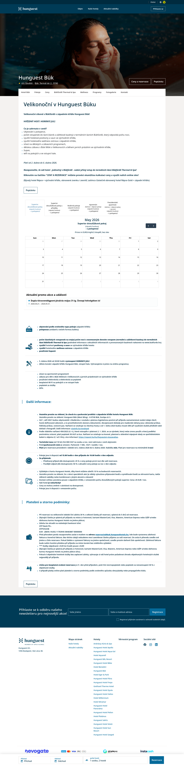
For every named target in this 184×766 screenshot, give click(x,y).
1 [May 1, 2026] (138, 241)
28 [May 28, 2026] (119, 273)
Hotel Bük (25, 92)
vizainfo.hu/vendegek (80, 428)
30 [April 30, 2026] (119, 241)
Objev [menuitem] (80, 8)
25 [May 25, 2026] (62, 273)
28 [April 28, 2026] (81, 241)
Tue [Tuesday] (73, 238)
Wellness (84, 92)
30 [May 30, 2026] (157, 273)
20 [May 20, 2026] (100, 265)
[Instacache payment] (147, 751)
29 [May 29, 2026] (138, 273)
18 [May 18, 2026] (62, 265)
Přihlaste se (158, 9)
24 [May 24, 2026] (43, 273)
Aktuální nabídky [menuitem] (111, 8)
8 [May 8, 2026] (138, 249)
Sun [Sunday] (34, 238)
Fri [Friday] (130, 238)
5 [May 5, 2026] (81, 249)
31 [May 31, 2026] (43, 281)
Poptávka (158, 81)
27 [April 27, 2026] (62, 241)
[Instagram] (150, 644)
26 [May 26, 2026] (81, 273)
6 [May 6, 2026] (100, 249)
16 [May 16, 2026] (157, 257)
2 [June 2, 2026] (81, 281)
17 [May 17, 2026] (43, 265)
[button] (51, 760)
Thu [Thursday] (111, 238)
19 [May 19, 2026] (81, 265)
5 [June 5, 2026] (138, 281)
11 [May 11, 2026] (62, 257)
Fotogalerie (111, 92)
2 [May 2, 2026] (157, 241)
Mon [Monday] (54, 238)
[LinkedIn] (156, 644)
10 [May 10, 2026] (43, 257)
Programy (97, 92)
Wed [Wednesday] (92, 238)
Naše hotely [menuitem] (93, 8)
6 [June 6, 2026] (157, 281)
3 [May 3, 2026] (43, 249)
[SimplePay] (110, 751)
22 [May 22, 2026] (138, 265)
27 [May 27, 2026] (100, 273)
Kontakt (124, 92)
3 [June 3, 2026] (100, 281)
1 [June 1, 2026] (62, 281)
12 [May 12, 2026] (81, 257)
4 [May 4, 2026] (62, 249)
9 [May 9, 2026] (157, 249)
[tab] (35, 208)
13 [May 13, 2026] (100, 257)
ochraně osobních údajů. (155, 619)
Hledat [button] (153, 2)
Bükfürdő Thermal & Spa (65, 92)
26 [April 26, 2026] (43, 241)
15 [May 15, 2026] (138, 257)
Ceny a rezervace (139, 81)
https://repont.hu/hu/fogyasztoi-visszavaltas (98, 437)
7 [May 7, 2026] (119, 249)
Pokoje (37, 92)
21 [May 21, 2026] (119, 265)
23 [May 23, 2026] (157, 265)
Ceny (47, 92)
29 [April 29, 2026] (100, 241)
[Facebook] (145, 644)
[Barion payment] (73, 751)
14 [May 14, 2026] (119, 257)
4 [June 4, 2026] (119, 281)
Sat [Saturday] (149, 238)
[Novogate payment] (37, 751)
